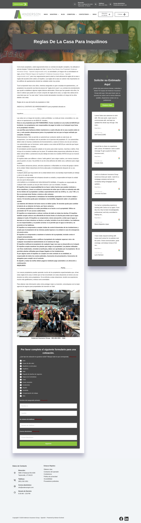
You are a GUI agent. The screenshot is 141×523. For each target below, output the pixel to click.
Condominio (26, 385)
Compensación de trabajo (30, 393)
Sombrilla (25, 390)
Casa (24, 379)
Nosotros (55, 14)
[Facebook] (121, 519)
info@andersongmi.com (120, 5)
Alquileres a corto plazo (30, 366)
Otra (24, 396)
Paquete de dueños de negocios (32, 374)
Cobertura (72, 14)
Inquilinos (25, 368)
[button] (107, 105)
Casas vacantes (27, 382)
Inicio (46, 14)
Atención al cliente (106, 14)
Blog (63, 14)
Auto (24, 360)
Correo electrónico (29, 431)
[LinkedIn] (127, 519)
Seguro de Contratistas (29, 377)
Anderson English (20, 4)
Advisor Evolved (59, 517)
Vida (24, 371)
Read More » (98, 128)
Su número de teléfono (31, 419)
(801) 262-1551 (103, 5)
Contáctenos (85, 14)
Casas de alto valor (28, 363)
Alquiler (25, 387)
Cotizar (122, 14)
